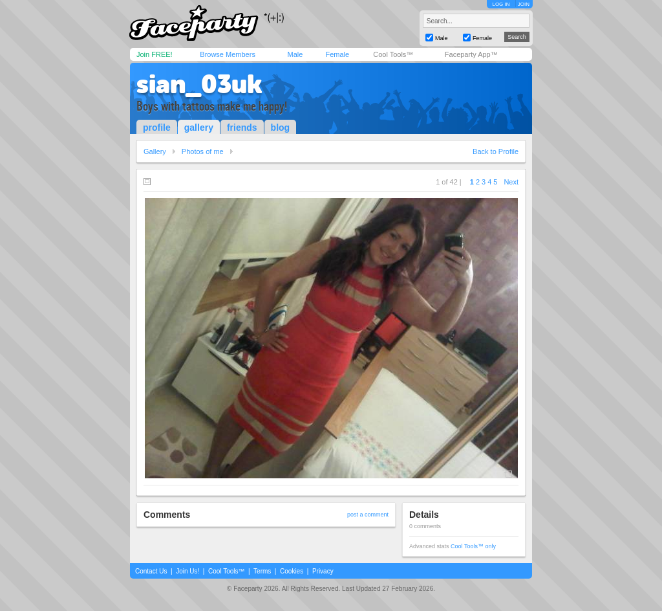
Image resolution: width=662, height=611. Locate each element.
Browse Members (227, 54)
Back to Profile (495, 151)
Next (511, 182)
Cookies (291, 571)
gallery (198, 127)
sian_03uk (199, 84)
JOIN (523, 4)
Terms (262, 571)
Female (337, 54)
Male (295, 54)
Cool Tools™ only (473, 546)
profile (157, 127)
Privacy (323, 571)
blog (280, 127)
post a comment (368, 514)
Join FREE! (154, 54)
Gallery (155, 151)
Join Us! (187, 571)
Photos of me (203, 151)
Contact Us (151, 571)
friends (242, 127)
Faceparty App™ (471, 54)
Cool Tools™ (393, 54)
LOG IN (500, 4)
